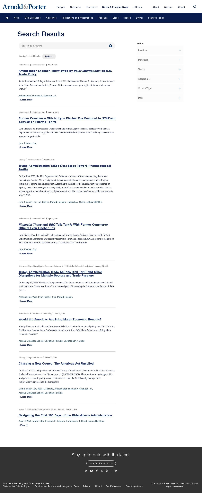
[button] (160, 50)
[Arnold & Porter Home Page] (24, 6)
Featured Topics (156, 17)
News (16, 17)
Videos (127, 17)
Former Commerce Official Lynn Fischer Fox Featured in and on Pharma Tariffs (67, 120)
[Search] (194, 6)
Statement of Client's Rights (16, 486)
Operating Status (134, 486)
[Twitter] (101, 471)
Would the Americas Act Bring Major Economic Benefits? (60, 319)
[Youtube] (107, 471)
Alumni (98, 486)
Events (139, 17)
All (7, 17)
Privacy (86, 486)
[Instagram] (91, 471)
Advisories (51, 17)
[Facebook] (97, 471)
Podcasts (103, 17)
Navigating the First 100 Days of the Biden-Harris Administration (65, 415)
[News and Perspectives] (114, 471)
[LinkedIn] (86, 471)
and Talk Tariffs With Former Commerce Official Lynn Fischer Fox (63, 226)
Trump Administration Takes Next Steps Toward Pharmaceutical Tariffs (65, 167)
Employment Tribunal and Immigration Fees (57, 486)
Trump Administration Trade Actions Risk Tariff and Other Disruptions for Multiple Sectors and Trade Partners (60, 273)
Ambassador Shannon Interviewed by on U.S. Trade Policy (65, 72)
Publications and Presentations (77, 17)
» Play (22, 425)
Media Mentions (33, 17)
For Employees (113, 486)
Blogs (116, 17)
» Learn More (26, 99)
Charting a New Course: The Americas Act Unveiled (56, 363)
